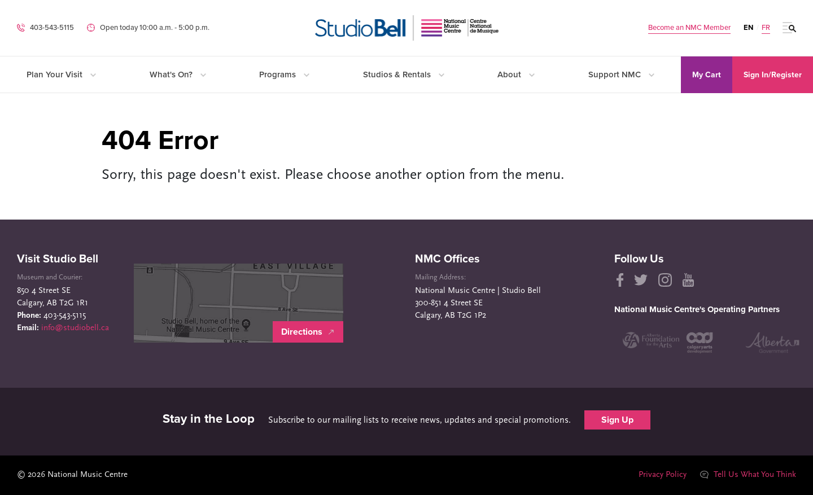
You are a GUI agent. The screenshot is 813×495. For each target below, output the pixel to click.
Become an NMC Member (689, 28)
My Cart (706, 75)
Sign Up (617, 420)
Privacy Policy (663, 475)
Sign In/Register (773, 75)
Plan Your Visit (61, 74)
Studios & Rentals (403, 74)
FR (766, 28)
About (516, 74)
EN (748, 27)
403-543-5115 (52, 27)
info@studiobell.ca (75, 328)
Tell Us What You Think (748, 475)
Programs (284, 74)
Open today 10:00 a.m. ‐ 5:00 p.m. (154, 27)
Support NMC (621, 74)
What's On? (178, 74)
